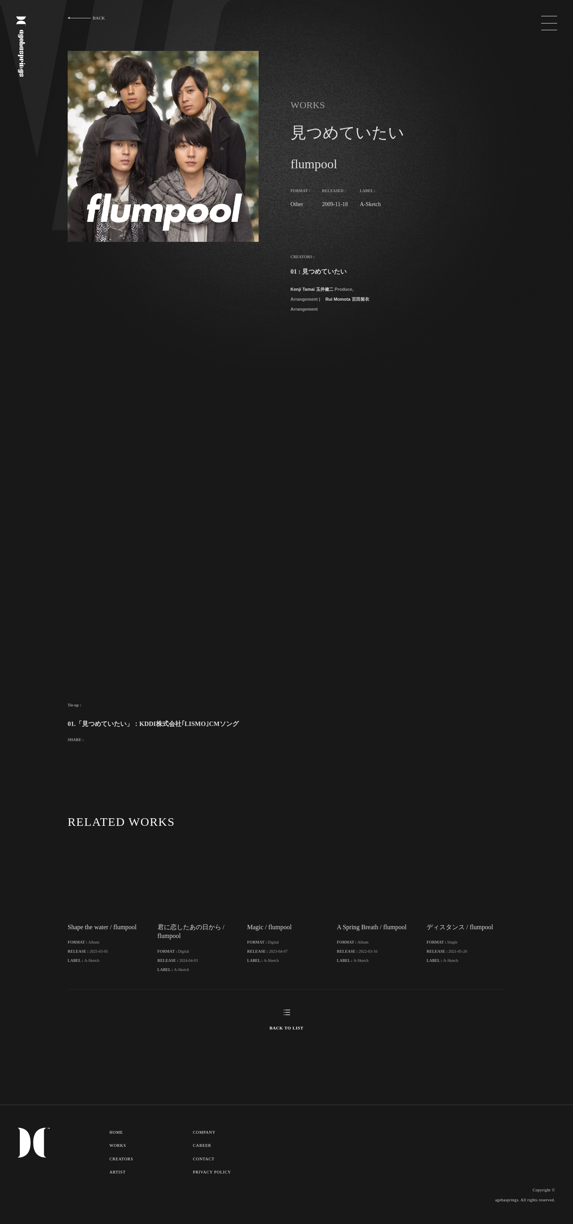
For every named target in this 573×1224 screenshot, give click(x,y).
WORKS (118, 1153)
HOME (116, 1140)
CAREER (202, 1153)
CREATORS (121, 1166)
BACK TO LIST (286, 1036)
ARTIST (117, 1179)
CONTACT (204, 1166)
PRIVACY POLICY (212, 1179)
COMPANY (204, 1140)
